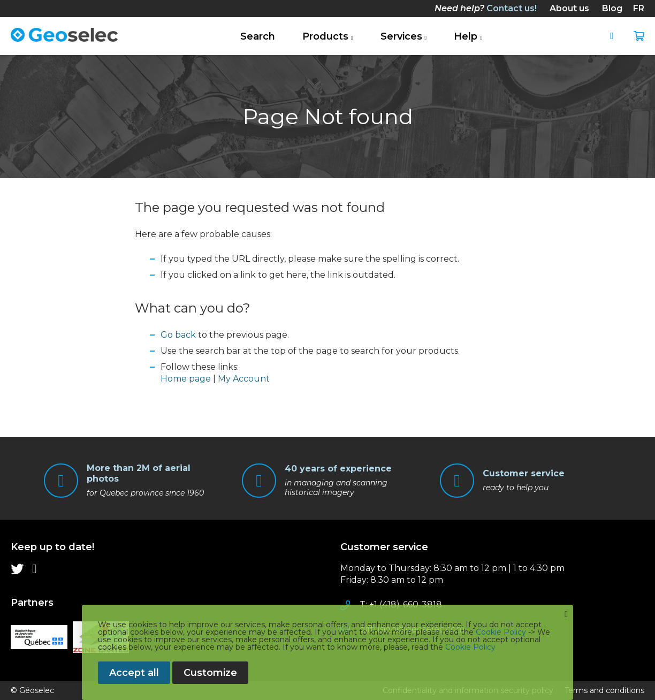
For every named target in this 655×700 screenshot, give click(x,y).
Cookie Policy (501, 632)
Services (401, 36)
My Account (244, 379)
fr (638, 8)
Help (465, 36)
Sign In (616, 36)
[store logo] (64, 35)
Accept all (134, 673)
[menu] (163, 568)
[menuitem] (486, 8)
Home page (186, 379)
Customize (210, 673)
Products (325, 36)
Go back (178, 335)
